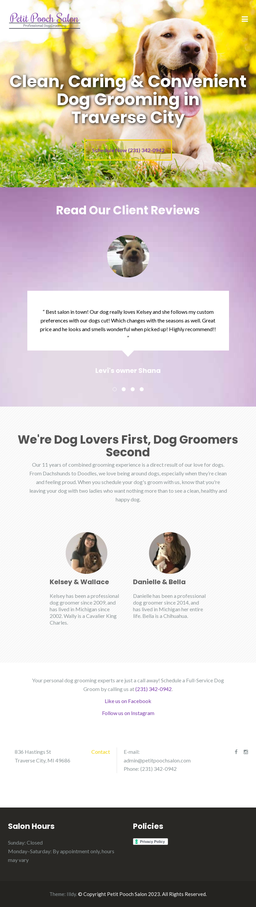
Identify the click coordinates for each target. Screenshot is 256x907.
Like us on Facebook (128, 701)
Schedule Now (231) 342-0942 (128, 150)
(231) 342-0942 (153, 689)
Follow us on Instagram (128, 713)
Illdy (71, 894)
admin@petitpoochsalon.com (157, 760)
